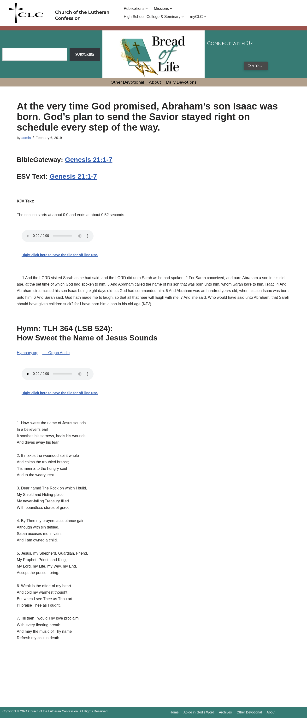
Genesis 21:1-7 (88, 159)
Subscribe (84, 54)
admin (26, 138)
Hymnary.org (27, 353)
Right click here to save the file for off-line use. (60, 255)
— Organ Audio (56, 353)
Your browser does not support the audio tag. (58, 236)
